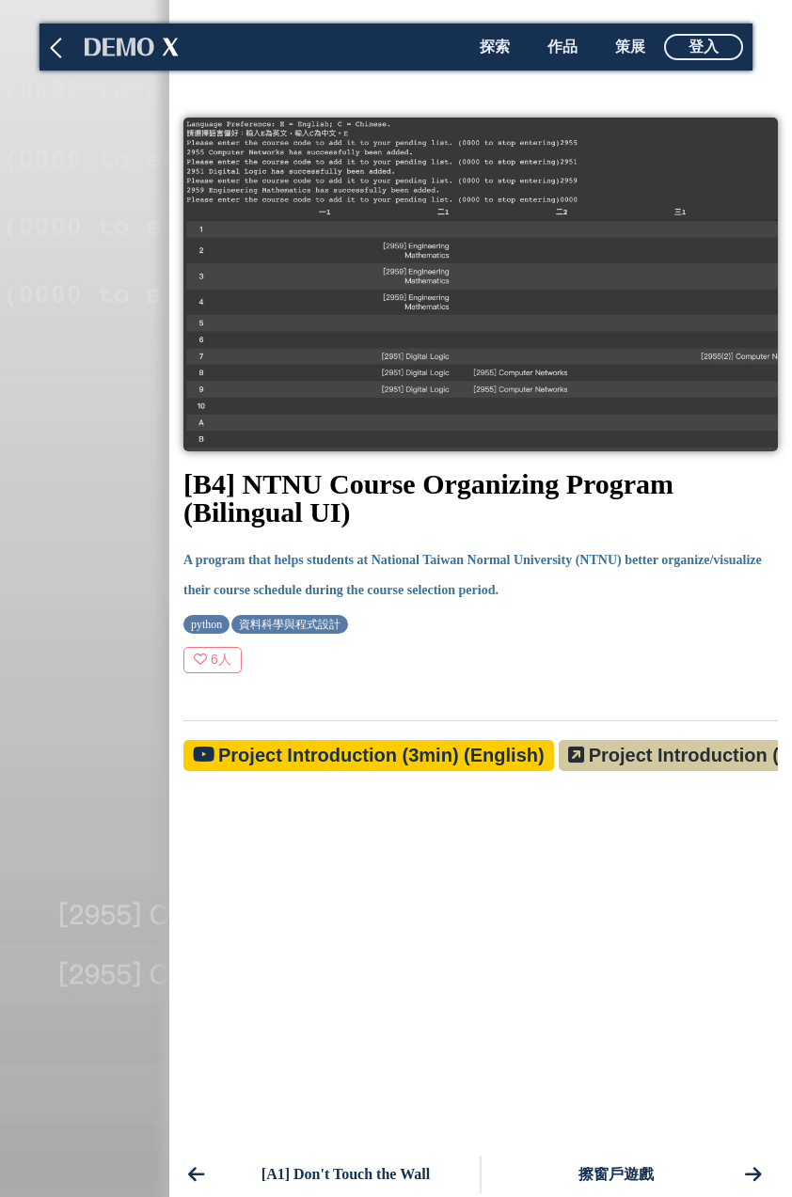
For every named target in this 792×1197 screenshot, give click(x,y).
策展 (630, 47)
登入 (704, 47)
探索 (495, 47)
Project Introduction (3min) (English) (381, 755)
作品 (562, 47)
